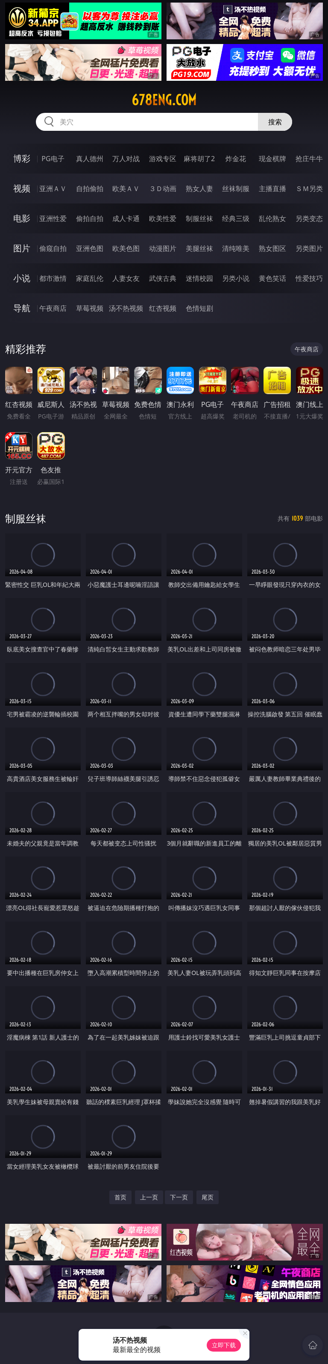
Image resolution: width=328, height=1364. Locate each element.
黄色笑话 (272, 278)
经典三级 (235, 218)
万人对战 (126, 158)
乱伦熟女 (272, 218)
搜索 (275, 122)
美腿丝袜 (199, 248)
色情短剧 (199, 308)
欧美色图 (126, 248)
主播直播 (272, 188)
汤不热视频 (126, 308)
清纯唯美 (235, 248)
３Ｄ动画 (162, 188)
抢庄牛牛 (309, 158)
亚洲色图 (89, 248)
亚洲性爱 (53, 218)
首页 (120, 1197)
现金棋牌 (272, 158)
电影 (21, 218)
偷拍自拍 (89, 218)
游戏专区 (162, 158)
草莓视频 (89, 308)
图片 (21, 248)
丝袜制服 (235, 188)
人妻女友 (126, 278)
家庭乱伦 (89, 278)
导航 (21, 308)
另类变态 (309, 218)
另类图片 (309, 248)
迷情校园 (199, 278)
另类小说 (235, 278)
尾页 (208, 1197)
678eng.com (164, 100)
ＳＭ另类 (309, 188)
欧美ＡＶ (126, 188)
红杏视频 (162, 308)
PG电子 (52, 158)
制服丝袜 (199, 218)
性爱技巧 (309, 278)
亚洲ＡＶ (53, 188)
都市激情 (53, 278)
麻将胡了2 (199, 158)
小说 (21, 278)
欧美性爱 (162, 218)
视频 (21, 188)
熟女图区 (272, 248)
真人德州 (89, 158)
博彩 (21, 158)
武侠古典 (162, 278)
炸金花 (236, 158)
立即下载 (224, 1345)
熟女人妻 (199, 188)
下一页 (179, 1197)
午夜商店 (53, 308)
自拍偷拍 (89, 188)
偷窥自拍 (53, 248)
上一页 (149, 1197)
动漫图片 (162, 248)
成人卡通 (126, 218)
